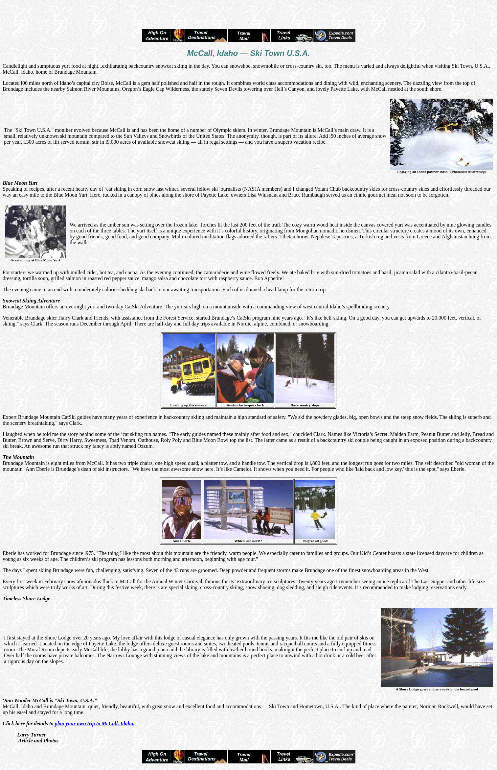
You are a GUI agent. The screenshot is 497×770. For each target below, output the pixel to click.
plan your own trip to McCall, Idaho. (95, 723)
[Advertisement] (249, 12)
